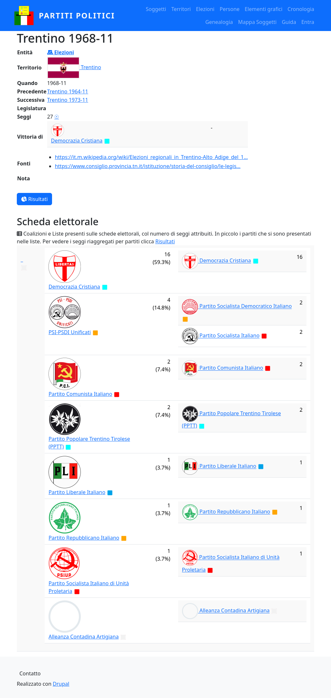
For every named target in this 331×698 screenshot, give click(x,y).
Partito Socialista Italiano (229, 335)
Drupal (61, 683)
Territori (181, 9)
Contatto (30, 673)
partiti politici (77, 15)
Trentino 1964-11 (67, 91)
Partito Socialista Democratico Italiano (245, 306)
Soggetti (156, 9)
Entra (307, 22)
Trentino (91, 67)
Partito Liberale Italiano (76, 492)
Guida (289, 22)
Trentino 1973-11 (67, 99)
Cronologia (301, 9)
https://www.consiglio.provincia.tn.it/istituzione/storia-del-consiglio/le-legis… (147, 166)
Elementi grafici (264, 9)
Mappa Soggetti (257, 22)
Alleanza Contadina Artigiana (83, 636)
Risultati (34, 199)
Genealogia (219, 22)
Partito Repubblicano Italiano (83, 537)
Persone (229, 9)
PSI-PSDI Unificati (69, 332)
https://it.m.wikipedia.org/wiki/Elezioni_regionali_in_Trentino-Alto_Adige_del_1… (151, 157)
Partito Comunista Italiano (80, 393)
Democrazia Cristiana (76, 140)
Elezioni (205, 9)
